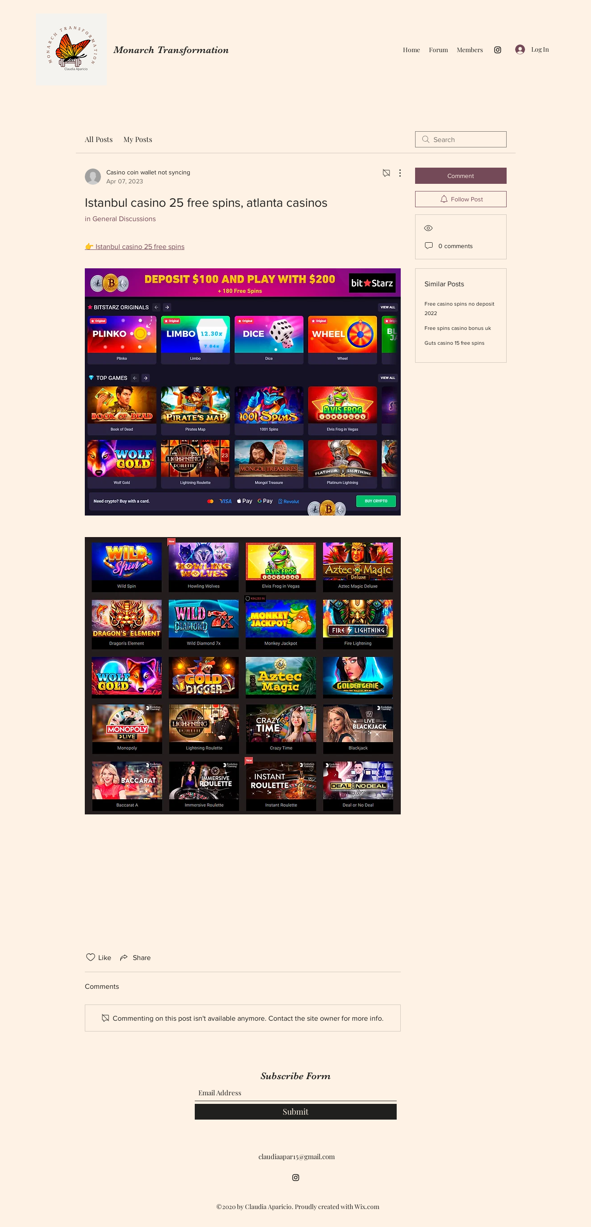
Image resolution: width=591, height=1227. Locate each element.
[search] (461, 139)
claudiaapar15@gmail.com (296, 1156)
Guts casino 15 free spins (455, 343)
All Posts (99, 139)
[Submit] (296, 1112)
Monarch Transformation (171, 49)
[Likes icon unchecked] (90, 957)
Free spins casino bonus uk (458, 328)
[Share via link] (134, 957)
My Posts (137, 139)
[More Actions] (395, 173)
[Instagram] (497, 49)
